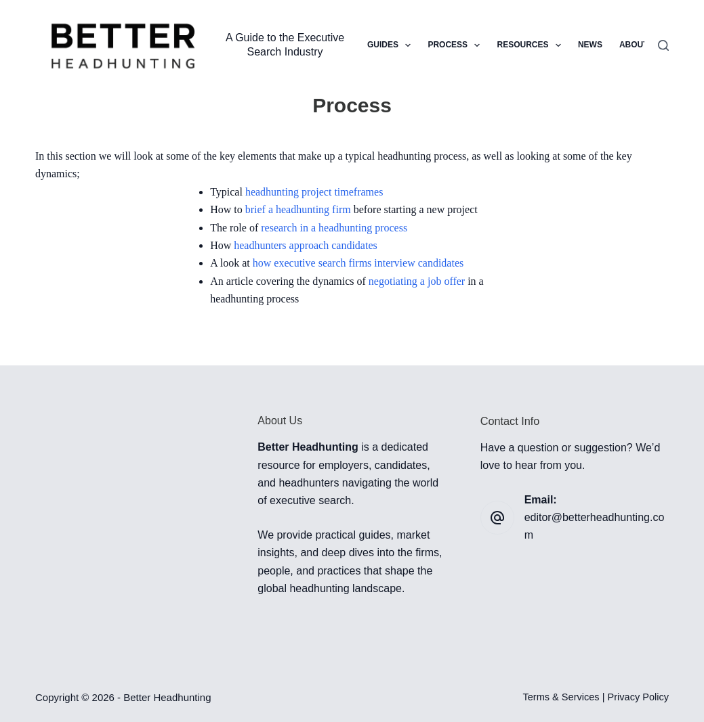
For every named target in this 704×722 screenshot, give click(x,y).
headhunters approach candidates (305, 245)
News (590, 44)
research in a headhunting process (334, 227)
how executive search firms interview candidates (358, 263)
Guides (391, 45)
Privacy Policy (638, 697)
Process (456, 45)
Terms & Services (560, 697)
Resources (531, 45)
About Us (640, 44)
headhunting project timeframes (314, 192)
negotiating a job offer (417, 281)
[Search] (663, 45)
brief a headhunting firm (298, 209)
